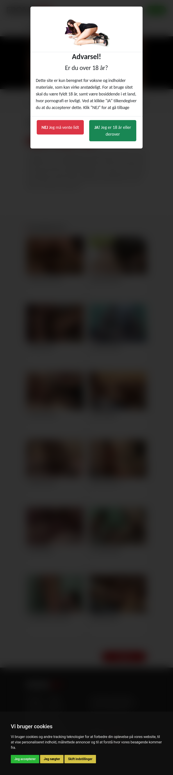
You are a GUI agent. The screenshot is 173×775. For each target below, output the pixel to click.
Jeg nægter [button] (52, 759)
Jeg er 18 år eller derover (112, 131)
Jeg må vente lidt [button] (60, 127)
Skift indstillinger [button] (80, 759)
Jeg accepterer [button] (25, 759)
